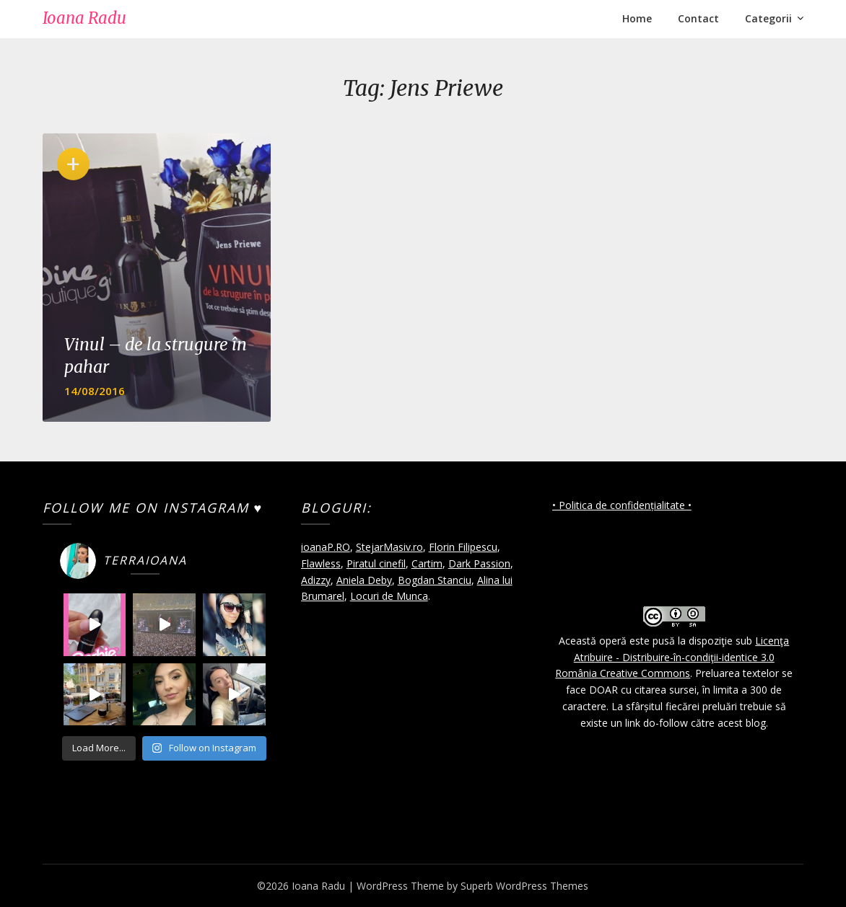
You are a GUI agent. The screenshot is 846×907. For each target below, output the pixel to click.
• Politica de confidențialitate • (622, 505)
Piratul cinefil (376, 563)
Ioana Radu (84, 18)
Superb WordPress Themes (524, 886)
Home (637, 18)
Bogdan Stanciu (434, 580)
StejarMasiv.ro (389, 547)
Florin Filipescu (463, 547)
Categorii (768, 18)
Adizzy (316, 580)
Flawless (321, 563)
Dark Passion (479, 563)
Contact (698, 18)
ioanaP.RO (325, 547)
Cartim (426, 563)
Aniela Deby (364, 580)
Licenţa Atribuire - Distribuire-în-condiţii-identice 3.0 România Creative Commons (672, 657)
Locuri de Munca (389, 596)
